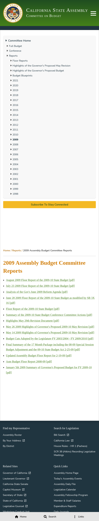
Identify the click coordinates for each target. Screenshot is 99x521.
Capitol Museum (12, 489)
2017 (15, 100)
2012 (15, 125)
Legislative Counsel (13, 506)
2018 (15, 95)
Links (81, 516)
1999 (15, 189)
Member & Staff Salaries (67, 500)
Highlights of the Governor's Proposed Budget (38, 70)
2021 (15, 80)
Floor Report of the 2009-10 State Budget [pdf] (32, 308)
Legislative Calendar (65, 489)
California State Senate (15, 484)
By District (8, 446)
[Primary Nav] (93, 13)
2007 (15, 149)
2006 (15, 154)
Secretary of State (13, 495)
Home (6, 250)
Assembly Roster (12, 435)
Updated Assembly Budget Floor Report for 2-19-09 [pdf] (38, 355)
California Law (62, 440)
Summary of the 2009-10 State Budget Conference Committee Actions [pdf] (49, 314)
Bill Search (59, 435)
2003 (15, 169)
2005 (15, 159)
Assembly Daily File (65, 484)
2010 (15, 134)
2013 (15, 120)
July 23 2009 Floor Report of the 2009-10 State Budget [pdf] (40, 285)
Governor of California (15, 473)
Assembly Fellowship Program (71, 495)
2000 (15, 184)
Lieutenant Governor (14, 478)
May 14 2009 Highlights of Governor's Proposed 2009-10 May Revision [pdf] (50, 332)
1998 (15, 194)
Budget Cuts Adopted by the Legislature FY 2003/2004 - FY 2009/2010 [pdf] (49, 338)
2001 (15, 179)
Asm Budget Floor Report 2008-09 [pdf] (29, 361)
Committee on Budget (43, 16)
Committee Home (19, 41)
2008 (15, 144)
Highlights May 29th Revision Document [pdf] (32, 320)
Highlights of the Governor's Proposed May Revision (41, 65)
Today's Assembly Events (68, 478)
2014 (15, 115)
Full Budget (15, 46)
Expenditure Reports (65, 506)
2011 (15, 129)
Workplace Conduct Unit (16, 511)
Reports (16, 250)
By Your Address (12, 440)
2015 (15, 110)
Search (52, 516)
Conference (15, 51)
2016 (15, 105)
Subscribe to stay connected (49, 205)
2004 (15, 164)
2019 (15, 90)
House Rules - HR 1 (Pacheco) (70, 446)
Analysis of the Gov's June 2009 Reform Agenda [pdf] (37, 291)
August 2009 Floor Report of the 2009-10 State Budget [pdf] (40, 280)
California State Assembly (57, 10)
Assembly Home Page (66, 473)
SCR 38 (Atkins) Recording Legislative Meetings (74, 453)
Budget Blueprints (22, 75)
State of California (13, 500)
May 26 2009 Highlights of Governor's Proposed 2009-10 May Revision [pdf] (50, 326)
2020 (15, 85)
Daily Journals (61, 511)
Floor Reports (20, 60)
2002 (15, 174)
